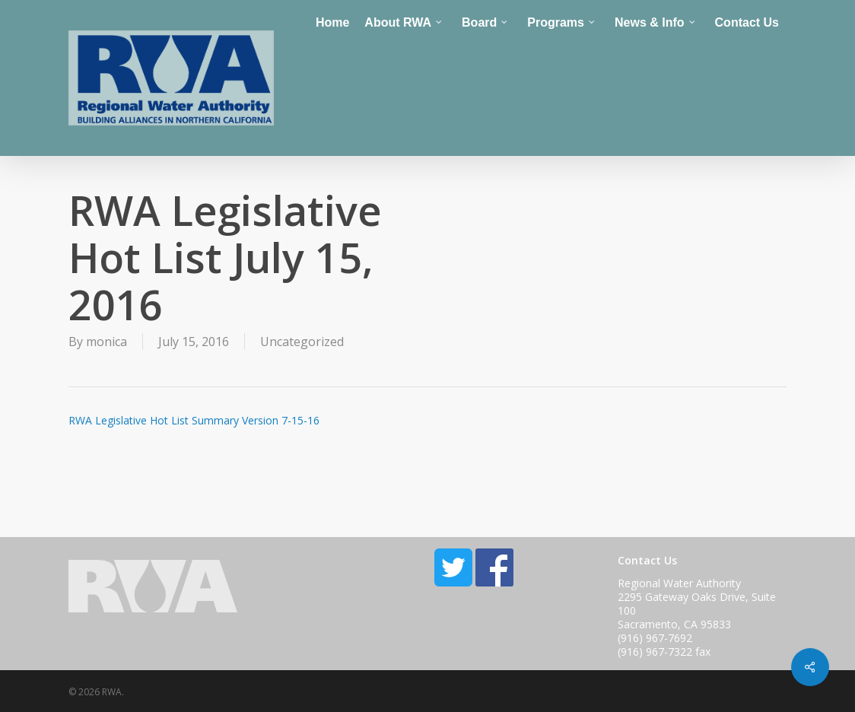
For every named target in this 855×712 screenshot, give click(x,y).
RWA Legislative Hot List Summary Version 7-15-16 (193, 420)
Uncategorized (302, 341)
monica (106, 341)
